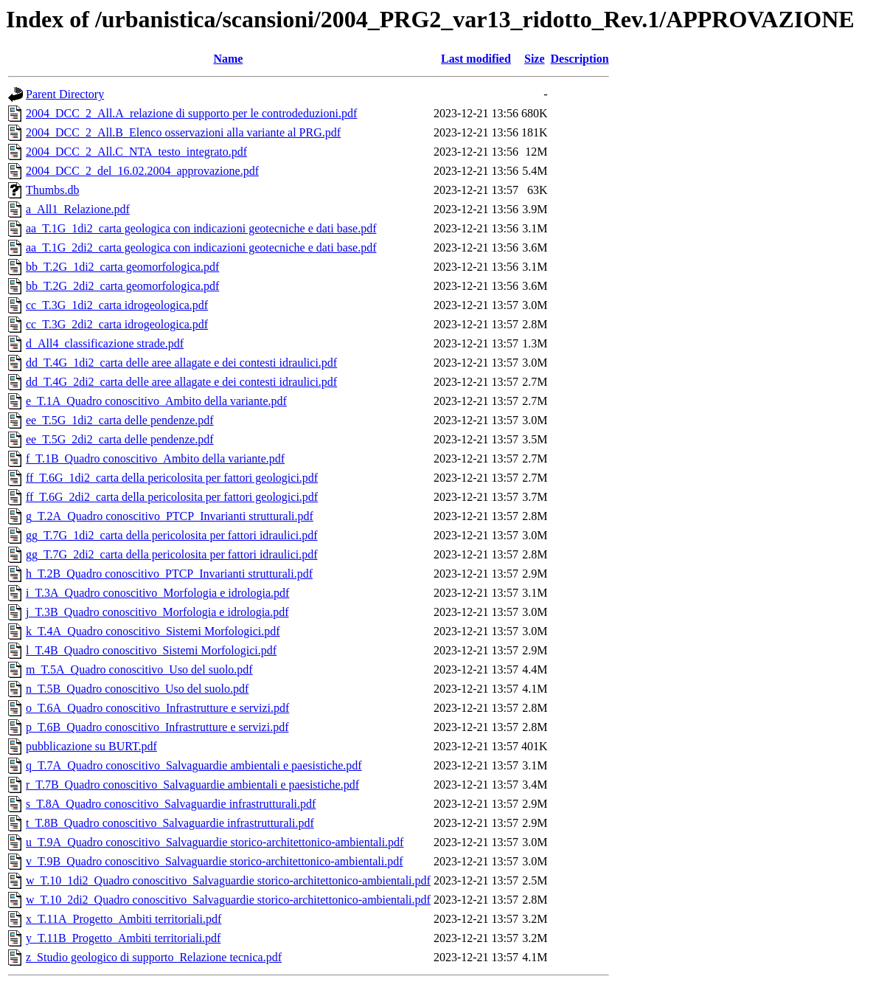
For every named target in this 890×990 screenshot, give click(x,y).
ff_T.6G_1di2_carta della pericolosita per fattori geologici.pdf (172, 477)
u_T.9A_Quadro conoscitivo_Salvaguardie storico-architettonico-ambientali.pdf (214, 842)
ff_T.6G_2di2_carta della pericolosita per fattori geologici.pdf (172, 497)
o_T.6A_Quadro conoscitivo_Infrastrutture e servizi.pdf (157, 708)
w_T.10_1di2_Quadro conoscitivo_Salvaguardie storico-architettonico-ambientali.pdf (228, 880)
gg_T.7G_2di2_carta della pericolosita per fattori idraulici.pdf (172, 554)
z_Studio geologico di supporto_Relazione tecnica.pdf (154, 957)
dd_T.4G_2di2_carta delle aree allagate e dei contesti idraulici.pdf (181, 381)
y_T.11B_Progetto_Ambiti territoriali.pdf (123, 938)
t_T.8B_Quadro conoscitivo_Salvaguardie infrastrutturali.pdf (170, 823)
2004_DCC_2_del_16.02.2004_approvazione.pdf (142, 171)
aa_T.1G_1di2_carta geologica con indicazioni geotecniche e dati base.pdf (201, 228)
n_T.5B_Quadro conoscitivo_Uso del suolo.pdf (137, 688)
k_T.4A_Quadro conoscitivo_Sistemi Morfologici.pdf (153, 631)
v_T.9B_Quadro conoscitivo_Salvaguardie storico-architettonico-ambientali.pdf (214, 861)
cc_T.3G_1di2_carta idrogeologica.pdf (117, 305)
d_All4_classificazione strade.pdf (105, 343)
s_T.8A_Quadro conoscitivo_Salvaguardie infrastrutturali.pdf (171, 803)
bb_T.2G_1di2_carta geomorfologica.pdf (122, 266)
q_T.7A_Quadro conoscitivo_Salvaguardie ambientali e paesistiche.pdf (194, 765)
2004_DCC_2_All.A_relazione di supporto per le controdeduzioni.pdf (191, 113)
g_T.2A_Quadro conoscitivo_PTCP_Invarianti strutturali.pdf (169, 516)
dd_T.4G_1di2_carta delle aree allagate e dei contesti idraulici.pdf (181, 362)
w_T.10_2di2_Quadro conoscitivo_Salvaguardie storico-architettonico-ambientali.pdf (228, 899)
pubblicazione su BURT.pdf (91, 746)
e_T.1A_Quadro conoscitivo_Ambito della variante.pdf (156, 401)
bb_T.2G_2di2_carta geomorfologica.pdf (122, 286)
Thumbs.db (52, 190)
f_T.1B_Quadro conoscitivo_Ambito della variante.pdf (155, 458)
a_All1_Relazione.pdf (78, 209)
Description (580, 58)
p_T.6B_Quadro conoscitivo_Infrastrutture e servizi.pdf (157, 727)
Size (534, 58)
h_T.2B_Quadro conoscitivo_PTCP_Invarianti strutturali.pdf (169, 573)
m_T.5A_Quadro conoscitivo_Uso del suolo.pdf (139, 669)
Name (228, 58)
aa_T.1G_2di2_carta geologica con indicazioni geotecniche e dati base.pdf (201, 247)
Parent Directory (65, 94)
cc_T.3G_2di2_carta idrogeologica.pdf (117, 324)
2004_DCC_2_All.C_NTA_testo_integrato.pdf (136, 151)
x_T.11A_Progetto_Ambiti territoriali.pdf (123, 919)
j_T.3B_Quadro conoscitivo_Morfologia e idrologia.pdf (157, 612)
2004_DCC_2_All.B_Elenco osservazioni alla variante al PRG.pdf (183, 132)
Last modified (476, 58)
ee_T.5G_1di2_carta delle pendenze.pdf (120, 420)
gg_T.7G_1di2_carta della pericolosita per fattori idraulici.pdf (172, 535)
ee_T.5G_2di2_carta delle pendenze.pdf (120, 439)
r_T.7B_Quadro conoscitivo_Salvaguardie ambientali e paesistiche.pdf (192, 784)
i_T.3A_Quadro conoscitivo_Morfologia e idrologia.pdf (157, 592)
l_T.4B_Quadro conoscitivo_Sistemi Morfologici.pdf (151, 650)
